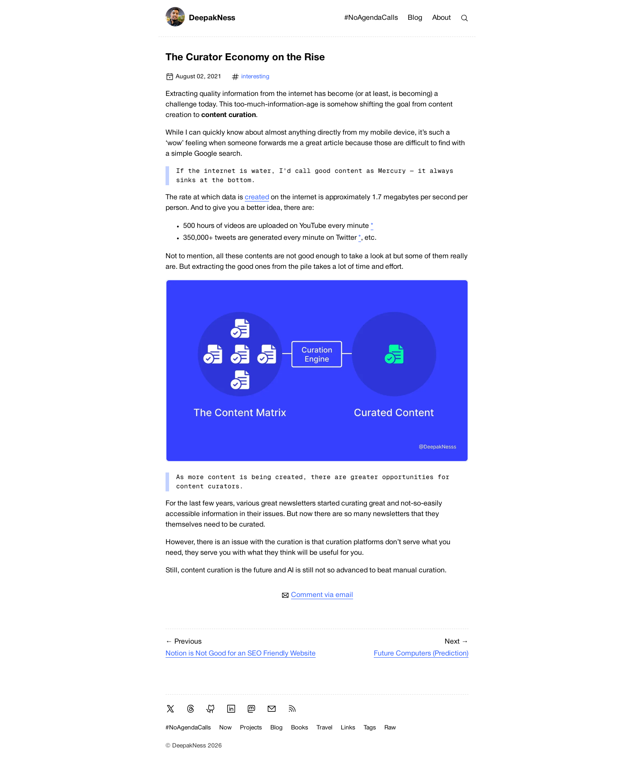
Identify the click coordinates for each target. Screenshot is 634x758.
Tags (370, 728)
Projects (251, 728)
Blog (415, 18)
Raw (390, 728)
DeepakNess (200, 18)
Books (299, 728)
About (441, 18)
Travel (324, 728)
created (257, 197)
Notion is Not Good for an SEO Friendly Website (241, 654)
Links (348, 728)
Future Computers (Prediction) (421, 654)
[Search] (464, 18)
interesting (255, 77)
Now (225, 728)
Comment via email (322, 595)
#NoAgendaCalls (371, 18)
